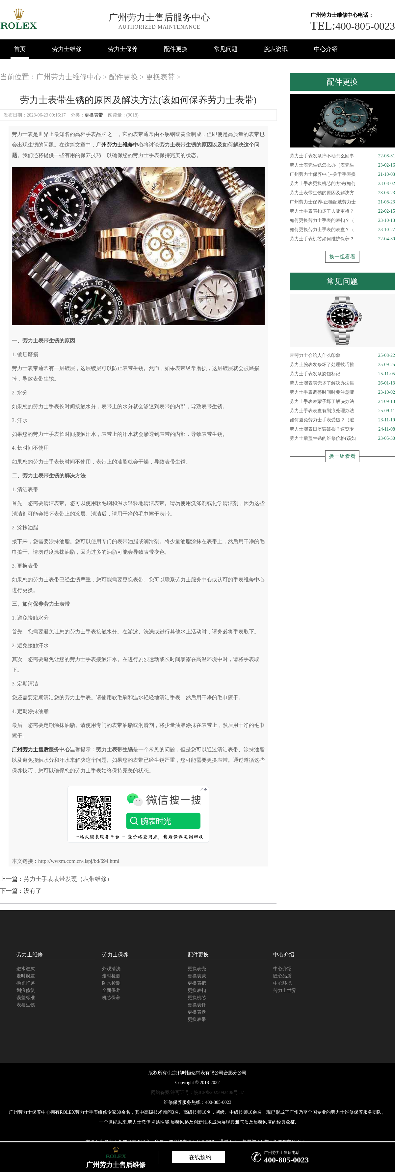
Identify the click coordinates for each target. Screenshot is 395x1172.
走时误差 (25, 975)
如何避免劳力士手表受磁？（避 (342, 420)
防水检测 (111, 983)
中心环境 (282, 983)
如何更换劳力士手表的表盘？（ (342, 229)
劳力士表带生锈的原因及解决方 (342, 193)
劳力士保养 (123, 49)
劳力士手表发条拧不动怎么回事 (342, 156)
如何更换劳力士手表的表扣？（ (342, 220)
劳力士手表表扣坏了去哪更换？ (342, 211)
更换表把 (197, 983)
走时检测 (111, 975)
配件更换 (176, 49)
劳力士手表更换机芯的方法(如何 (342, 183)
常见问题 (226, 49)
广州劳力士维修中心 (68, 77)
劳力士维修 (67, 49)
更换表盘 (197, 1012)
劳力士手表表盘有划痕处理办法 (342, 410)
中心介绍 (326, 49)
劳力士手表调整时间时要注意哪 (342, 392)
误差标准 (25, 997)
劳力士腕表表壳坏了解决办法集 (342, 383)
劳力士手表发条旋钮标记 (342, 374)
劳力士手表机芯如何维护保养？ (342, 239)
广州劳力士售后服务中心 (159, 17)
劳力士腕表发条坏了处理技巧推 (342, 364)
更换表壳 (197, 968)
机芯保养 (111, 997)
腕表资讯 (276, 49)
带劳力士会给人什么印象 (342, 355)
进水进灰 (25, 968)
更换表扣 (197, 990)
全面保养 (111, 990)
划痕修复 (25, 990)
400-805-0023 (352, 26)
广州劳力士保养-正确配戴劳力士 (342, 202)
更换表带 (160, 77)
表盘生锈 (25, 1004)
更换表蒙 (197, 975)
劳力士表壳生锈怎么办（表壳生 (342, 165)
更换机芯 (197, 997)
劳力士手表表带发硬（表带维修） (68, 879)
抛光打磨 (25, 983)
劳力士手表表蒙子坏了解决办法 (342, 401)
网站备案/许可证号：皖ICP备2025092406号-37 (197, 1092)
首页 (20, 49)
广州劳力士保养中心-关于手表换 (342, 174)
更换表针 (197, 1004)
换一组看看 (342, 256)
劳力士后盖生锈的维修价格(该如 (342, 438)
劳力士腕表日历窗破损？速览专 (342, 429)
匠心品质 (282, 975)
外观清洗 (111, 968)
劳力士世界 (284, 990)
